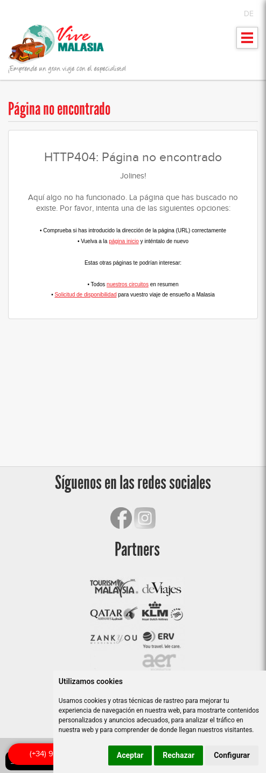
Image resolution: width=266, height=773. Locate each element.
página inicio (124, 241)
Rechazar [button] (178, 755)
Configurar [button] (232, 755)
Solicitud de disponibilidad (85, 295)
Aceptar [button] (130, 755)
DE (249, 14)
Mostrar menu (247, 41)
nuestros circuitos (128, 284)
